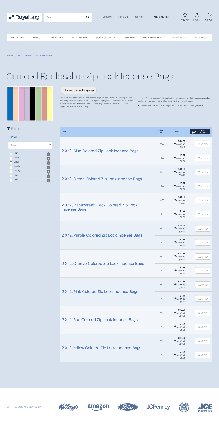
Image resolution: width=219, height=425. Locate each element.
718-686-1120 (162, 16)
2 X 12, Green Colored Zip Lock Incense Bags (102, 178)
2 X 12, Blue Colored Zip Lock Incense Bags (100, 150)
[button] (30, 137)
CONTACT (139, 17)
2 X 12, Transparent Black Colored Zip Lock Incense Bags (99, 207)
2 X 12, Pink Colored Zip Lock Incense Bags (100, 291)
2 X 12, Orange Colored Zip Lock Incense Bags (103, 263)
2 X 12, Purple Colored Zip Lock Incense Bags (102, 235)
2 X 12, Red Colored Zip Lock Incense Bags (100, 319)
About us (107, 17)
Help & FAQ (123, 17)
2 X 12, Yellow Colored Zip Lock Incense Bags (101, 347)
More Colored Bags (78, 90)
